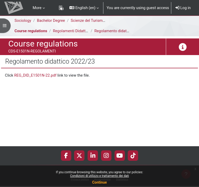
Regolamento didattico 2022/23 (121, 31)
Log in (183, 7)
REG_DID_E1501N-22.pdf (35, 75)
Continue (99, 182)
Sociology (23, 20)
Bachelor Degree (51, 20)
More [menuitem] (37, 7)
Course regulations (31, 31)
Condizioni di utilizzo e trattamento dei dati (99, 176)
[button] (84, 8)
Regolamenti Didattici (71, 31)
